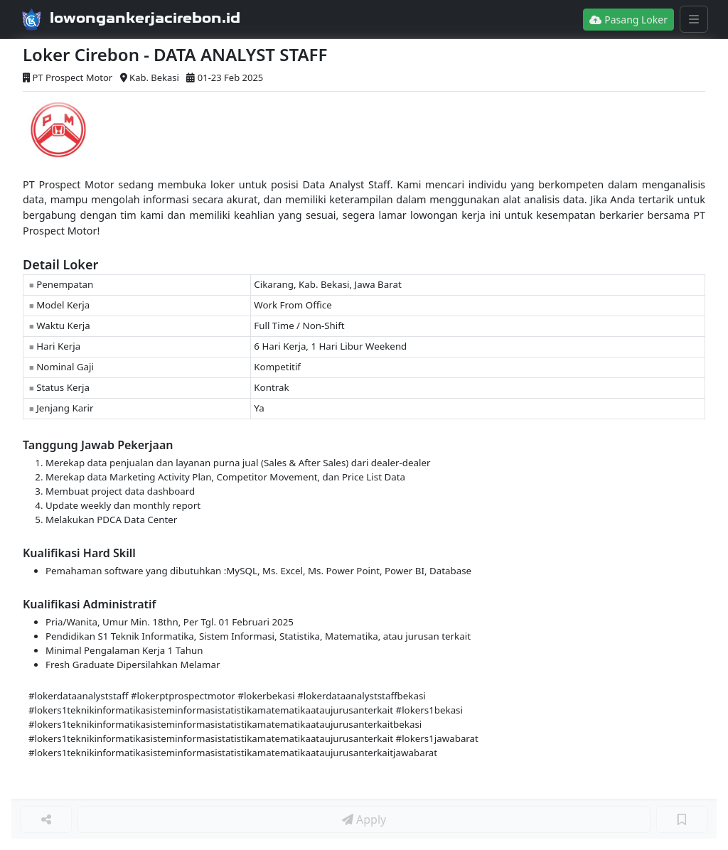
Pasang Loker (628, 19)
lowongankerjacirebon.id (145, 17)
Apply (364, 819)
